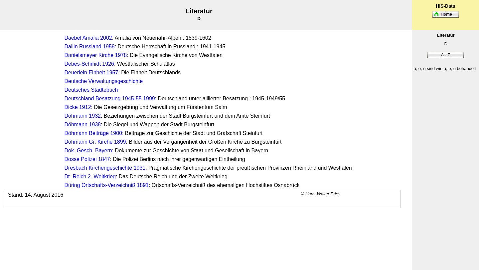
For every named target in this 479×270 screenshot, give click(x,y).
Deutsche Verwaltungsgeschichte (104, 81)
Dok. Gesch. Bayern (88, 150)
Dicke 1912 (78, 107)
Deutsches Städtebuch (91, 90)
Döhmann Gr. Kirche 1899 (95, 142)
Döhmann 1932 (83, 116)
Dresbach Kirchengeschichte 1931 (105, 168)
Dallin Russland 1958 (90, 46)
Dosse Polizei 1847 (87, 159)
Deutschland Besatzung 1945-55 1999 (110, 98)
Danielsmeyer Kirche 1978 (96, 55)
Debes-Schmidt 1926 (89, 64)
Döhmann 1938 (83, 124)
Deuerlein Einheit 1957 (91, 72)
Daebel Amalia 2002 (88, 38)
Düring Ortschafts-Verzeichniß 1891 (107, 185)
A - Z (445, 54)
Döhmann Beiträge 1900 (93, 133)
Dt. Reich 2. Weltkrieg (90, 176)
